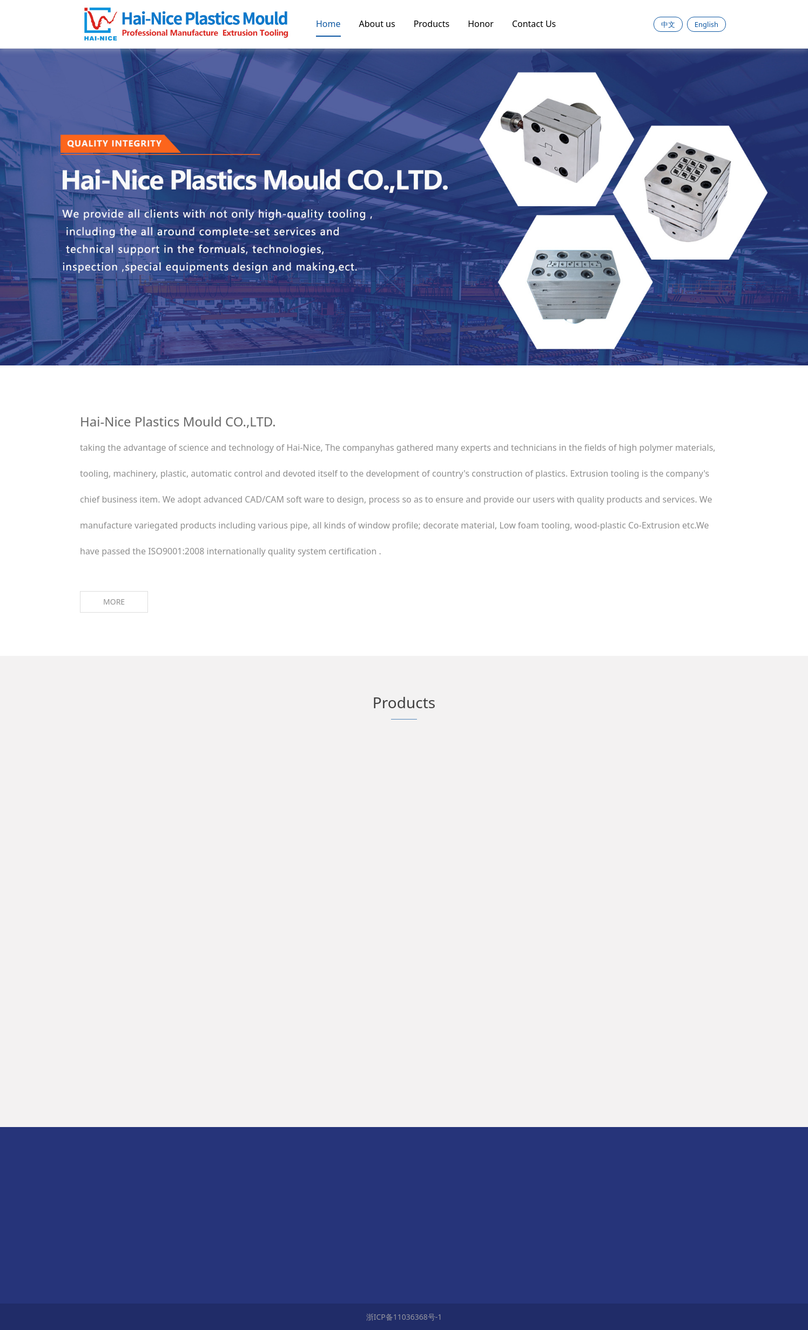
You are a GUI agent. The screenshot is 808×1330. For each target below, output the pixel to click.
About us (377, 24)
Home (328, 24)
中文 (668, 24)
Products (432, 24)
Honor (481, 24)
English (706, 24)
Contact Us (534, 24)
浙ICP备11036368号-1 (404, 1317)
